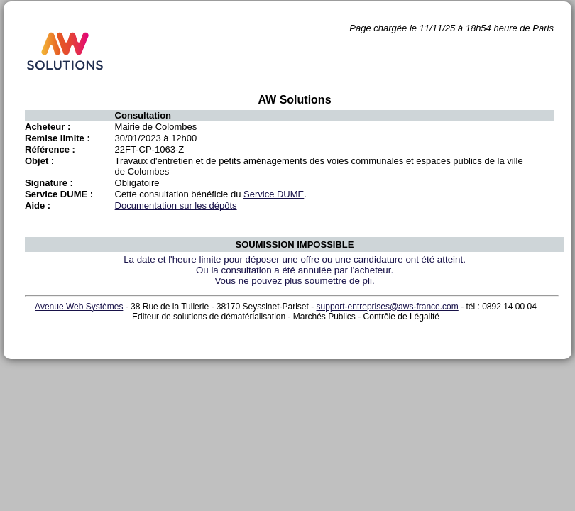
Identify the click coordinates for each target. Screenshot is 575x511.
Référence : (50, 149)
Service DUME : (59, 194)
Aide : (37, 205)
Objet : (39, 160)
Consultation (143, 115)
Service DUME (273, 194)
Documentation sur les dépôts (176, 205)
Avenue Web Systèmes (79, 307)
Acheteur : (47, 126)
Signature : (49, 182)
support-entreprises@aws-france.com (388, 307)
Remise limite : (57, 138)
